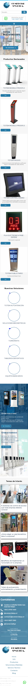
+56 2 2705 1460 (10, 602)
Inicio (14, 649)
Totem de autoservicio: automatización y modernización (13, 581)
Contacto (14, 663)
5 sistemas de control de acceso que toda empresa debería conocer (14, 506)
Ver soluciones (11, 47)
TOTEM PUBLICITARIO (14, 273)
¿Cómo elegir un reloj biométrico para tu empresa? (13, 531)
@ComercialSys (10, 616)
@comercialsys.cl (10, 605)
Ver (6, 95)
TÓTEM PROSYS (14, 160)
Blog (14, 666)
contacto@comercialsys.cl (14, 609)
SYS (14, 652)
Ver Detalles (6, 426)
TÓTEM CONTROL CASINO (14, 198)
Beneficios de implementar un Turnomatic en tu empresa (12, 556)
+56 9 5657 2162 (10, 613)
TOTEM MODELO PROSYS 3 (14, 125)
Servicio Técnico (14, 660)
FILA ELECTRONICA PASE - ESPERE (14, 236)
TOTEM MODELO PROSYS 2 (14, 88)
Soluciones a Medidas (14, 657)
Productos (14, 654)
